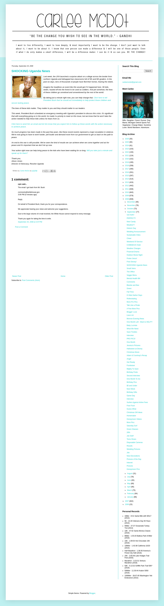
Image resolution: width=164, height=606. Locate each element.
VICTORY (130, 215)
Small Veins (131, 268)
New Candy (131, 222)
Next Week (131, 389)
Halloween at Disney (134, 349)
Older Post (109, 276)
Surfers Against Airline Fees (137, 402)
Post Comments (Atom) (31, 280)
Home (63, 276)
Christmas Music (133, 352)
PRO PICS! (131, 339)
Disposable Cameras (135, 442)
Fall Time (130, 292)
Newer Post (16, 276)
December (131, 202)
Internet (130, 463)
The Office (131, 272)
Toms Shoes (131, 439)
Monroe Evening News (135, 319)
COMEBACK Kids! (134, 245)
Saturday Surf (132, 426)
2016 (127, 172)
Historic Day (131, 228)
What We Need (132, 329)
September (131, 212)
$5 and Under (132, 386)
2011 (127, 189)
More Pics (130, 422)
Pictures (130, 466)
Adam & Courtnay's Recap (137, 355)
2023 (127, 149)
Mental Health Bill (133, 278)
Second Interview (133, 376)
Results (129, 446)
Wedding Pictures (133, 449)
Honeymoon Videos (134, 419)
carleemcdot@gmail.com (131, 82)
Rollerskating (132, 299)
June (129, 480)
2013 (127, 182)
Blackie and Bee (133, 285)
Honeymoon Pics (133, 469)
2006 (127, 504)
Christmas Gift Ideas (134, 412)
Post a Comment (21, 227)
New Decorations (133, 456)
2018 (127, 166)
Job (128, 453)
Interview (130, 335)
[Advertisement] (62, 252)
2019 (127, 162)
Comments (131, 282)
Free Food (131, 406)
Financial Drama (133, 252)
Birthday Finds (132, 372)
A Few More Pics (133, 309)
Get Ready (131, 362)
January (130, 497)
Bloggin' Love (132, 312)
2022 (127, 152)
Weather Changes (134, 248)
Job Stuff (130, 436)
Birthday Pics (132, 382)
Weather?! (131, 225)
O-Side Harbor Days (134, 295)
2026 (127, 139)
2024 (127, 146)
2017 (127, 169)
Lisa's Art (130, 315)
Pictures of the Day (134, 459)
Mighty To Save (132, 369)
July (129, 477)
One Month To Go (133, 379)
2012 (127, 186)
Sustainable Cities (133, 235)
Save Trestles (132, 332)
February (130, 494)
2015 (127, 176)
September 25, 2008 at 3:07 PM (30, 222)
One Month (131, 342)
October (130, 209)
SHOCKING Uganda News (30, 71)
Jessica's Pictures (133, 345)
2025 (127, 142)
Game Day (131, 396)
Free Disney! (131, 262)
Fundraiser (131, 365)
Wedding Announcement (136, 232)
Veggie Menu (132, 275)
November (131, 205)
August (130, 473)
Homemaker (131, 416)
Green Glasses (132, 429)
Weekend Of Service (134, 242)
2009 (127, 196)
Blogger (92, 593)
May (129, 484)
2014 (127, 179)
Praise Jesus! (132, 258)
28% (128, 432)
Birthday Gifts (132, 392)
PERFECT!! (131, 218)
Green (129, 288)
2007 (127, 501)
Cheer (129, 238)
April (129, 487)
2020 (127, 159)
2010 (127, 192)
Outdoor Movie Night (134, 255)
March (129, 490)
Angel (129, 359)
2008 (127, 199)
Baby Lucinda (132, 325)
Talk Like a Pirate (133, 305)
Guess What (131, 409)
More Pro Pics (132, 302)
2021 (127, 156)
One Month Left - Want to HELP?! (139, 322)
